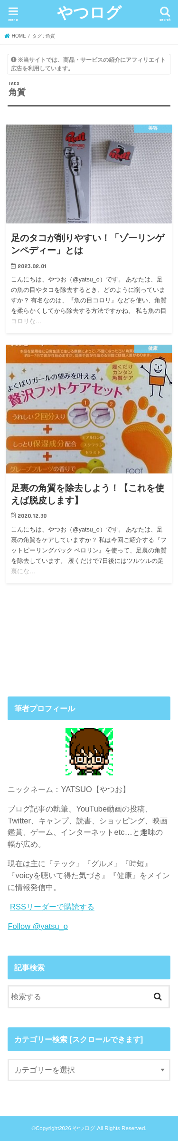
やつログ (89, 12)
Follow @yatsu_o (38, 926)
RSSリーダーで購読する (52, 906)
